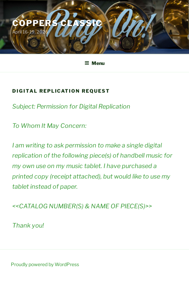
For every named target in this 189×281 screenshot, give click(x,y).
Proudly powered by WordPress (45, 264)
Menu (94, 63)
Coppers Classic (57, 23)
